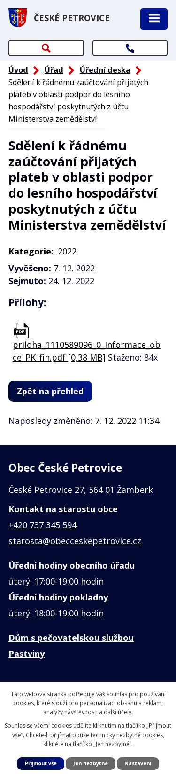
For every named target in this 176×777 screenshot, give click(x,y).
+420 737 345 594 (42, 525)
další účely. (118, 712)
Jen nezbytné (90, 763)
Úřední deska (105, 70)
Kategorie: (31, 251)
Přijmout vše (41, 763)
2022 (67, 251)
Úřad (54, 70)
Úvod (18, 70)
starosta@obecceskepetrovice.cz (74, 540)
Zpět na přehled (50, 391)
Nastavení (137, 763)
